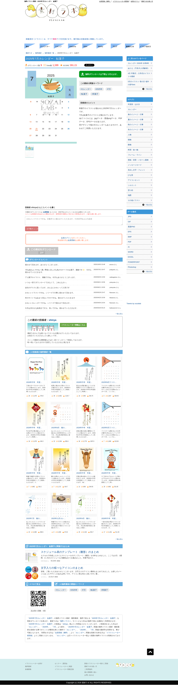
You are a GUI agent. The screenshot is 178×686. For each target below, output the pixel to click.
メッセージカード (135, 165)
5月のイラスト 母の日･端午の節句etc (138, 83)
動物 (129, 145)
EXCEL (131, 257)
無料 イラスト (65, 622)
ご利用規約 (88, 670)
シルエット (132, 185)
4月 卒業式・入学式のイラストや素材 (139, 74)
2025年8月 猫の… (58, 429)
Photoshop (132, 267)
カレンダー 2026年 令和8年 (138, 63)
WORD (130, 252)
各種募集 (28, 670)
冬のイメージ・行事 (135, 130)
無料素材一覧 (49, 53)
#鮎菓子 (84, 94)
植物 (129, 140)
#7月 (109, 89)
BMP (130, 237)
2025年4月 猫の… (83, 520)
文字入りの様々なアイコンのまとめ (62, 569)
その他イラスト (134, 200)
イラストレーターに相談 (63, 667)
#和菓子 (95, 94)
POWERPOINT (134, 262)
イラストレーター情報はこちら (73, 326)
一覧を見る (119, 315)
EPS (129, 232)
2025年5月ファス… (108, 429)
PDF (129, 242)
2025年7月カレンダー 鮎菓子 (40, 619)
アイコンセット (134, 180)
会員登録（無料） (105, 1)
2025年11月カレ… (58, 520)
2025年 (45, 628)
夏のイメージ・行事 (135, 120)
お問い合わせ (89, 676)
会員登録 (46, 212)
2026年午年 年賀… (34, 383)
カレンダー (33, 628)
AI (128, 247)
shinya (52, 321)
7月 (54, 628)
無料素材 (38, 53)
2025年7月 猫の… (33, 520)
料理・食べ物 (133, 150)
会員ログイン (135, 1)
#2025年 (98, 89)
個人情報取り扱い (90, 673)
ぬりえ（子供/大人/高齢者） (138, 68)
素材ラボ (29, 53)
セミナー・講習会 (61, 665)
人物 (129, 135)
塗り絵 (130, 190)
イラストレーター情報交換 (64, 670)
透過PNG (131, 227)
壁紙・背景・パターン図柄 (138, 160)
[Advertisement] (110, 20)
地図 (129, 195)
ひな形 (130, 175)
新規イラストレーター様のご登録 (96, 665)
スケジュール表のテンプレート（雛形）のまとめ (71, 553)
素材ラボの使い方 (147, 1)
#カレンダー (86, 89)
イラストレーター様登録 (121, 1)
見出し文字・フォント (136, 170)
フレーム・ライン (135, 155)
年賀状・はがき (134, 104)
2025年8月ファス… (108, 383)
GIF (129, 222)
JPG (129, 217)
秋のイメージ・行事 (135, 125)
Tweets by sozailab (134, 304)
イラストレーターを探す (33, 665)
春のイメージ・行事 (135, 114)
